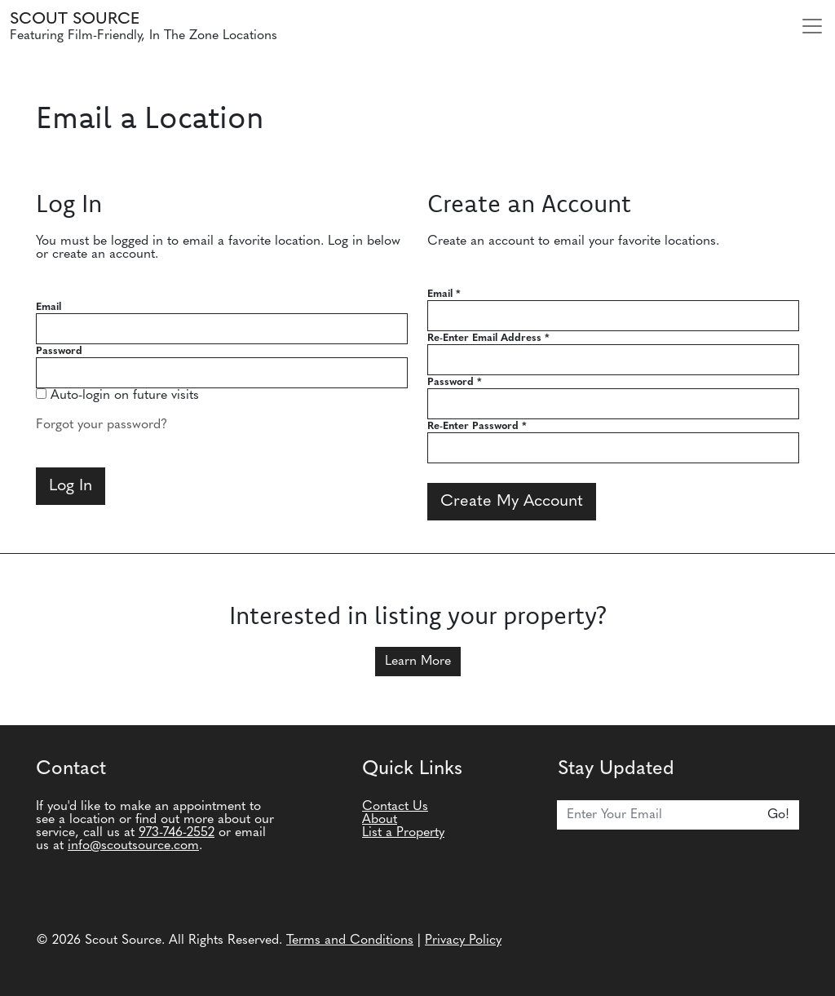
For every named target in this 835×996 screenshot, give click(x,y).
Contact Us (395, 806)
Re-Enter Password (477, 426)
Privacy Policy (463, 940)
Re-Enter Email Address (488, 338)
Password (59, 351)
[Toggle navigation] (812, 26)
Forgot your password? (101, 425)
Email (48, 307)
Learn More (418, 661)
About (379, 819)
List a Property (403, 832)
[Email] (657, 815)
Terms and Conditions (349, 940)
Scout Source (74, 19)
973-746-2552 (176, 832)
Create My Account (511, 502)
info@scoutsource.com (133, 845)
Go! (778, 814)
